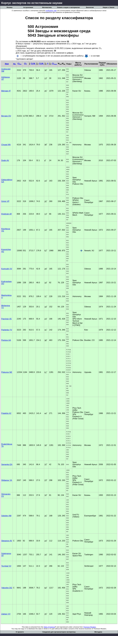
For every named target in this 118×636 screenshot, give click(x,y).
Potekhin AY (6, 413)
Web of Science (49, 627)
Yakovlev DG (6, 588)
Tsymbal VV (6, 566)
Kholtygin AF (6, 214)
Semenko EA (6, 464)
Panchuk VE (6, 319)
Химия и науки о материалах (68, 7)
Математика (47, 7)
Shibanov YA (6, 480)
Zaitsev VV (5, 614)
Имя (7, 64)
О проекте (20, 632)
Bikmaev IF (6, 91)
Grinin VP (5, 201)
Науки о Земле (108, 7)
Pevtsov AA (6, 340)
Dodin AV (5, 160)
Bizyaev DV (6, 116)
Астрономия (28, 7)
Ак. (14, 64)
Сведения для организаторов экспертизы (59, 632)
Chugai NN (5, 145)
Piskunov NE (6, 372)
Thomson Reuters (89, 627)
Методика (98, 632)
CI (19, 64)
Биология (90, 7)
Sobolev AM (6, 516)
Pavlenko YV (6, 330)
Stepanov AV (6, 541)
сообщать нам (51, 10)
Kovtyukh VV (6, 269)
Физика (9, 7)
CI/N (33, 64)
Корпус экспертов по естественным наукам (31, 2)
